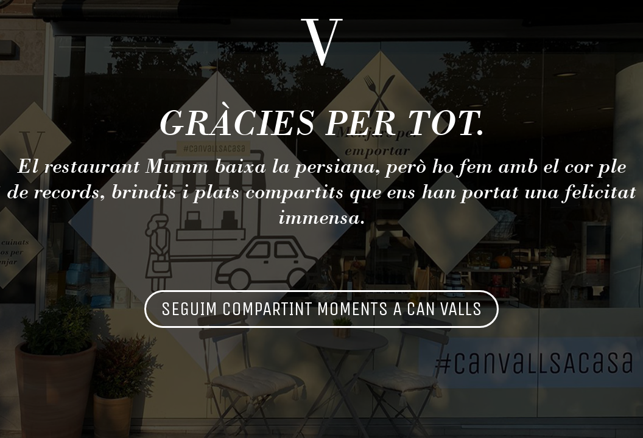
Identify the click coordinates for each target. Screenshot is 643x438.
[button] (321, 309)
